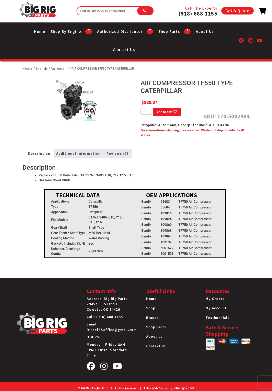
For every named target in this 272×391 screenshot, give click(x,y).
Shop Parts (156, 327)
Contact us (124, 49)
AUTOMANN (219, 125)
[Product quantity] (146, 111)
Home (39, 31)
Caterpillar (188, 125)
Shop (150, 308)
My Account (216, 308)
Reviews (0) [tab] (117, 153)
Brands (41, 68)
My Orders (215, 298)
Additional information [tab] (78, 153)
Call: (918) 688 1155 (105, 317)
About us (205, 31)
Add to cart (164, 112)
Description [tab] (39, 153)
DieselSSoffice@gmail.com (112, 330)
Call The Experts (198, 11)
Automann (60, 68)
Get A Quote (237, 10)
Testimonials (217, 317)
